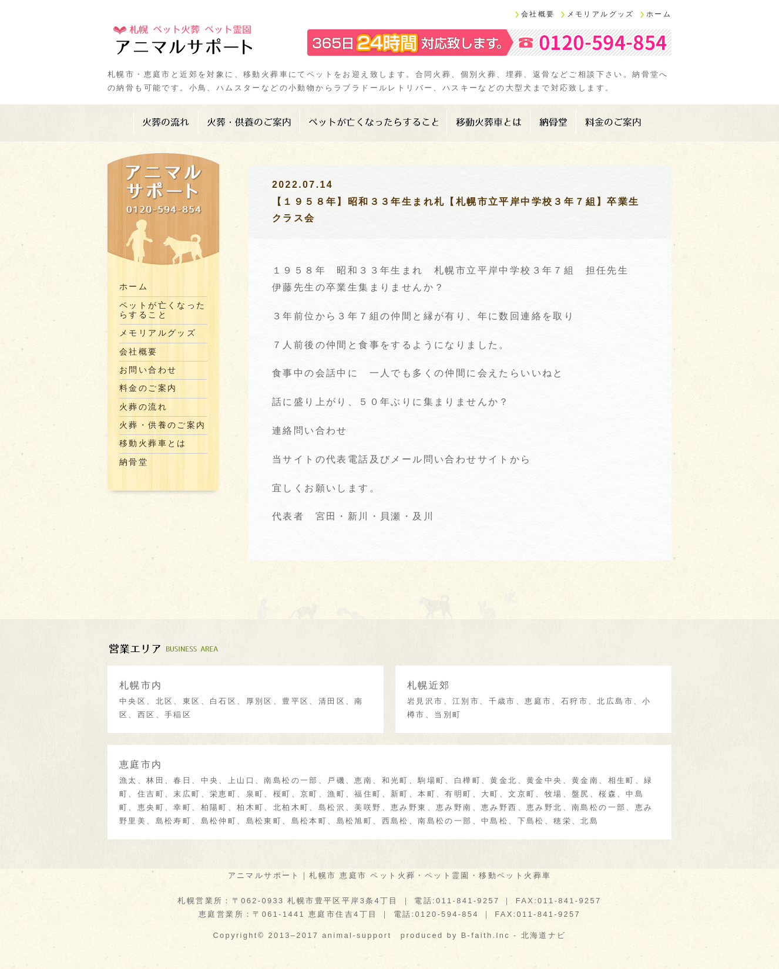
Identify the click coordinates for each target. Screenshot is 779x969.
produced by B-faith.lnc (455, 935)
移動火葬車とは (489, 122)
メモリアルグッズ (600, 14)
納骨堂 (553, 122)
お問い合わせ (148, 370)
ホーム (658, 14)
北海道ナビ (543, 935)
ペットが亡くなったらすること (374, 122)
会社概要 (538, 14)
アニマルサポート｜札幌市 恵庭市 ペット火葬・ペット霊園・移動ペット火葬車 (390, 875)
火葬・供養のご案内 (249, 122)
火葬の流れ (166, 122)
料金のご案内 (613, 122)
